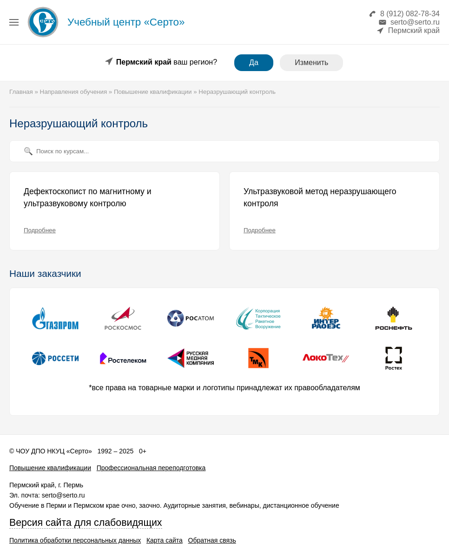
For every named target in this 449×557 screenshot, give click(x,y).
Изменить (311, 62)
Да (253, 62)
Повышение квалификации (50, 468)
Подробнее (40, 230)
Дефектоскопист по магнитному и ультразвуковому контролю (87, 197)
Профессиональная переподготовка (151, 468)
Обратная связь (212, 540)
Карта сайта (164, 540)
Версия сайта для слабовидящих (85, 522)
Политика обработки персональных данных (75, 540)
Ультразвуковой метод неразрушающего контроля (320, 197)
